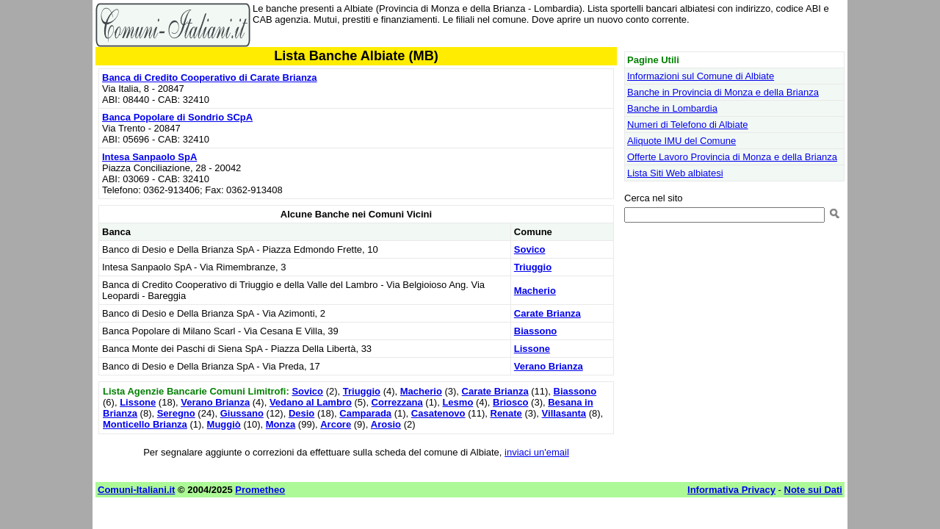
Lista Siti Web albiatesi (675, 173)
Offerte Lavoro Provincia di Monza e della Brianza (732, 156)
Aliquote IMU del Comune (681, 140)
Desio (301, 413)
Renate (506, 413)
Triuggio (533, 267)
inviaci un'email (537, 452)
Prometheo (260, 489)
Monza (280, 424)
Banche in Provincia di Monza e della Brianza (723, 92)
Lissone (532, 348)
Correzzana (397, 402)
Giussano (242, 413)
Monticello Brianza (145, 424)
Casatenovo (438, 413)
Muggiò (224, 424)
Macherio (535, 290)
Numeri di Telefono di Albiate (687, 124)
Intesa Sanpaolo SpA (149, 156)
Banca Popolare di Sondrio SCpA (177, 117)
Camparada (365, 413)
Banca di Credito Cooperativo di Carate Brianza (209, 77)
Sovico (530, 249)
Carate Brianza (547, 313)
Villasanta (564, 413)
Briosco (510, 402)
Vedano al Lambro (311, 402)
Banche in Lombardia (672, 108)
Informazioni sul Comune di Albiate (700, 76)
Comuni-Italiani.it (136, 489)
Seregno (176, 413)
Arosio (386, 424)
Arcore (335, 424)
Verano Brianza (548, 366)
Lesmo (457, 402)
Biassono (535, 331)
